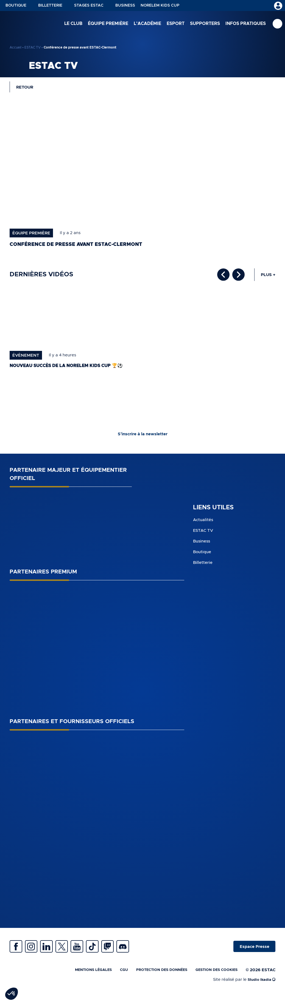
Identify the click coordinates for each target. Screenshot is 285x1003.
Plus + (268, 277)
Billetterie (50, 5)
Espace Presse (251, 951)
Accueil (15, 47)
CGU (109, 977)
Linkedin (56, 951)
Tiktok (114, 951)
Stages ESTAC (89, 5)
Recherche (277, 25)
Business (125, 5)
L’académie (147, 24)
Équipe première (108, 24)
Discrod (152, 951)
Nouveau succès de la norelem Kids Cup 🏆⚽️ (75, 367)
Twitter (75, 951)
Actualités (203, 523)
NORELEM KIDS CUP (160, 5)
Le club (73, 24)
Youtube (95, 951)
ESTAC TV (32, 47)
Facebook (18, 951)
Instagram (37, 951)
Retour (26, 88)
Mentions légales (74, 977)
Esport (176, 24)
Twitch (133, 951)
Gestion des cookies (213, 977)
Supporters (205, 24)
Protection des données (151, 977)
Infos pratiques (245, 24)
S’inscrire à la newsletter (142, 436)
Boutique (15, 5)
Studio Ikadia (259, 987)
